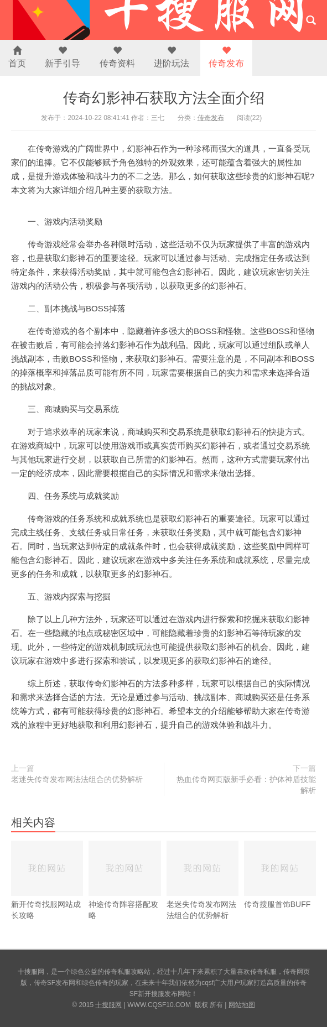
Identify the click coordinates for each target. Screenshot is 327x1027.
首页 (17, 57)
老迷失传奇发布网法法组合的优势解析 (77, 779)
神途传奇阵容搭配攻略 (124, 880)
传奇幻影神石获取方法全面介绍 (163, 98)
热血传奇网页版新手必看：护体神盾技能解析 (246, 785)
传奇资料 (117, 57)
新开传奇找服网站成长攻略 (47, 880)
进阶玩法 (171, 57)
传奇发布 (226, 57)
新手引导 (62, 57)
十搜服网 (108, 1005)
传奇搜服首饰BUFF (280, 875)
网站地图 (242, 1005)
